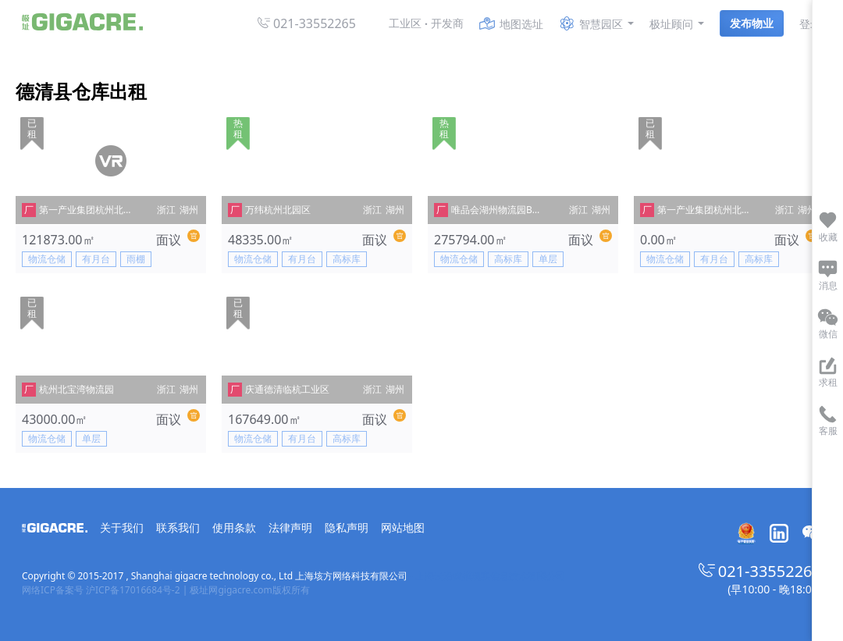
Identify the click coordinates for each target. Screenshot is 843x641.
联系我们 (178, 527)
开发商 (447, 23)
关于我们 (122, 527)
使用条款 (234, 527)
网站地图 (403, 527)
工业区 (405, 23)
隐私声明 (346, 527)
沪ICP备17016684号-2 (133, 589)
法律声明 (290, 527)
